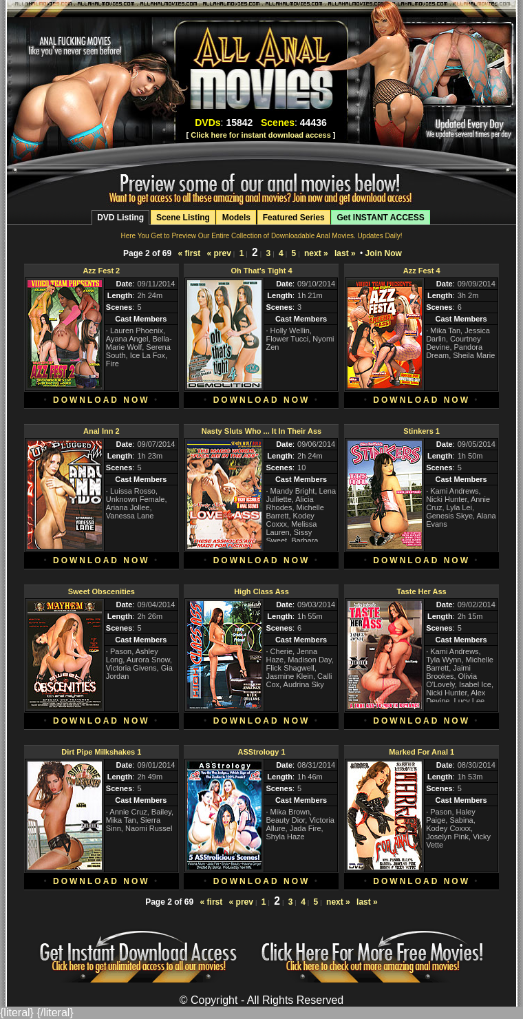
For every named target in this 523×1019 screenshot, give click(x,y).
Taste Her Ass (422, 591)
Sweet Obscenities (101, 591)
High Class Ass (261, 591)
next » (316, 253)
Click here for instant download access (261, 135)
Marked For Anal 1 (421, 752)
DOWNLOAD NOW (101, 400)
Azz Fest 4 (421, 270)
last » (345, 253)
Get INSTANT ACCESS (380, 217)
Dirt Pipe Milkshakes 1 (101, 752)
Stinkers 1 (421, 431)
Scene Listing (183, 217)
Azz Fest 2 (101, 270)
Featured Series (294, 217)
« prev (218, 253)
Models (236, 217)
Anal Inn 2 (101, 431)
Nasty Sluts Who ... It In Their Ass (261, 431)
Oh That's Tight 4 (261, 270)
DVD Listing (120, 217)
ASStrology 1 (261, 752)
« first (189, 253)
